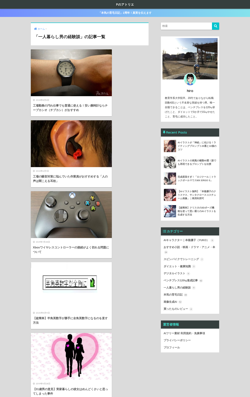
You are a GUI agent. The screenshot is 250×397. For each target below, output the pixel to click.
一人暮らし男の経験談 (180, 288)
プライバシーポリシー (177, 341)
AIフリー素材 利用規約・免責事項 (184, 333)
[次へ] (102, 363)
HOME (125, 384)
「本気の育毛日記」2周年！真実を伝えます (125, 13)
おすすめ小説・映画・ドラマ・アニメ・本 (189, 250)
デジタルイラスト (177, 274)
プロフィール (172, 348)
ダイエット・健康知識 (180, 267)
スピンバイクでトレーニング (184, 260)
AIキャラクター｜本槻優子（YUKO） (189, 240)
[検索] (215, 26)
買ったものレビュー (178, 310)
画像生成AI (173, 302)
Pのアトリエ (125, 4)
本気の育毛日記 (176, 295)
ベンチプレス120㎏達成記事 (183, 281)
